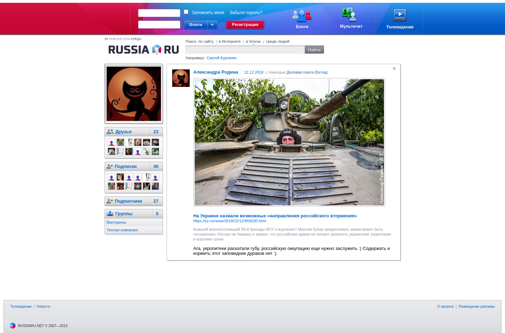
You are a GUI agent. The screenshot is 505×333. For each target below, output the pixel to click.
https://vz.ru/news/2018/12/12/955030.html (229, 221)
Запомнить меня (208, 12)
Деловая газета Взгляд (307, 72)
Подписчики (128, 201)
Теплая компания (122, 230)
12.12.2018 (253, 72)
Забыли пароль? (246, 12)
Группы (124, 213)
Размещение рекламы (477, 306)
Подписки (126, 166)
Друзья (123, 131)
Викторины (116, 222)
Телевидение (21, 306)
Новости (43, 306)
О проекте (445, 306)
